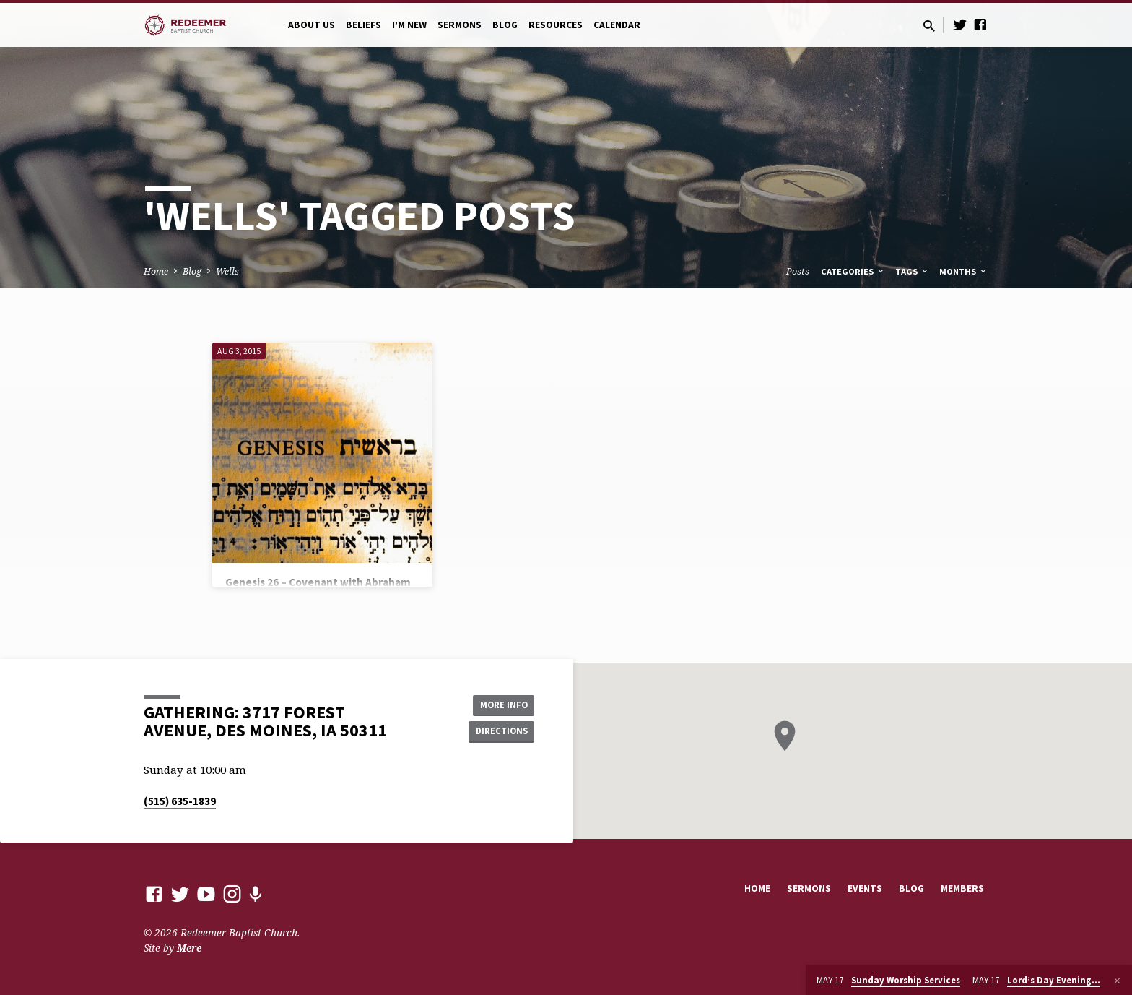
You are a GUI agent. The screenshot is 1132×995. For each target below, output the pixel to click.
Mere (189, 948)
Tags (912, 271)
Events (865, 888)
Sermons (459, 25)
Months (963, 271)
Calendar (616, 25)
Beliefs (363, 25)
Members (962, 888)
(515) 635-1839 (180, 801)
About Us (311, 25)
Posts (797, 271)
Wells (227, 271)
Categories (853, 271)
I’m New (409, 25)
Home (156, 271)
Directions (498, 731)
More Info (497, 703)
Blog (505, 25)
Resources (555, 25)
